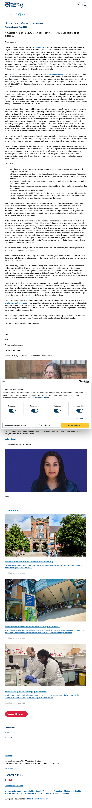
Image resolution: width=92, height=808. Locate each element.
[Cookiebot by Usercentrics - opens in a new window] (79, 381)
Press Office (15, 14)
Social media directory (14, 786)
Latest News (10, 728)
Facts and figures (15, 714)
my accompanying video (58, 74)
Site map (8, 756)
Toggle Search (79, 4)
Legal (38, 791)
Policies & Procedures (14, 793)
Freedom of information (52, 791)
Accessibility (28, 791)
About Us (8, 737)
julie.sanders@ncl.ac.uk (16, 303)
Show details (80, 419)
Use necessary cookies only (15, 425)
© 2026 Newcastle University (37, 799)
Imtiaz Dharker (10, 439)
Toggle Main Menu (84, 4)
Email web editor (11, 769)
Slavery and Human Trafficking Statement (41, 793)
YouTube (10, 780)
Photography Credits (72, 791)
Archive (8, 733)
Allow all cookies (74, 425)
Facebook (6, 780)
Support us (64, 793)
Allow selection (44, 425)
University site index (13, 791)
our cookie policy (42, 398)
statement (14, 74)
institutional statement (40, 47)
